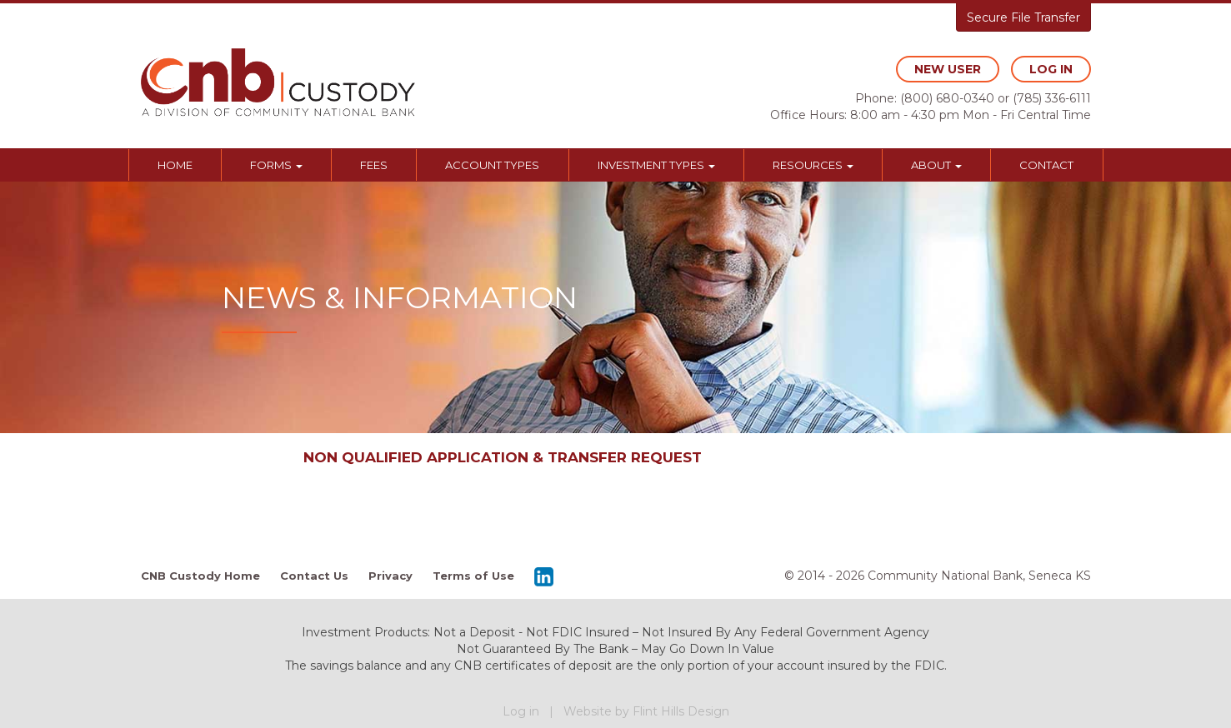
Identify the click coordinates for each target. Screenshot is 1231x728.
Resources (813, 165)
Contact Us (314, 575)
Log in (521, 711)
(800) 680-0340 (947, 98)
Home (175, 165)
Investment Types (656, 165)
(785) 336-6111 (1052, 98)
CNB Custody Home (200, 575)
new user (947, 69)
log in (1051, 69)
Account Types (492, 165)
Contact (1046, 165)
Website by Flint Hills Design (646, 711)
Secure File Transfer (1023, 17)
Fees (374, 165)
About (936, 165)
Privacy (390, 575)
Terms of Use (473, 575)
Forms (276, 165)
